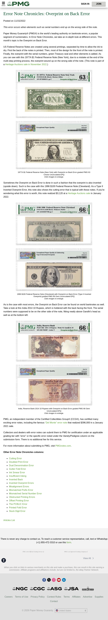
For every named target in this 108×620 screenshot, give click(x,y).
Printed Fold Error (18, 507)
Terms (67, 597)
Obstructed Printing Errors (22, 497)
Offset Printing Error (19, 500)
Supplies (99, 597)
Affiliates (76, 597)
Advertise (87, 597)
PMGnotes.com (63, 446)
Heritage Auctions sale (79, 193)
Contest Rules (54, 597)
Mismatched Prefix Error (21, 490)
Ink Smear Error (17, 472)
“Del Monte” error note (56, 422)
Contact (54, 601)
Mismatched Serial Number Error (25, 493)
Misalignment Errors (19, 486)
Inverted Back (16, 479)
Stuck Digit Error (17, 511)
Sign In (85, 4)
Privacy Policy (38, 597)
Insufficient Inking (17, 476)
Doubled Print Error (18, 462)
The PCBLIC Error (18, 504)
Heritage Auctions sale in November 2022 (26, 64)
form (69, 542)
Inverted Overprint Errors (21, 483)
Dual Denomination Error (21, 465)
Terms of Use (21, 597)
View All (89, 558)
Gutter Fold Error (17, 469)
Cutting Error (15, 458)
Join (98, 4)
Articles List (9, 520)
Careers (8, 597)
